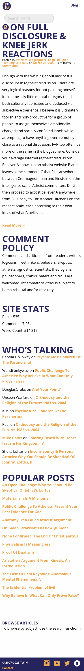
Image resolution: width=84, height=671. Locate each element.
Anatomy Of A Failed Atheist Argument (37, 519)
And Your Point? (46, 389)
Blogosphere (38, 60)
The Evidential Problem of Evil (28, 587)
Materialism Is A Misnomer (26, 498)
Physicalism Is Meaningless (26, 544)
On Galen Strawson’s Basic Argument (35, 528)
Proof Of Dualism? (18, 552)
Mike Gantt (12, 437)
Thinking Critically (15, 63)
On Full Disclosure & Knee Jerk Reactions (34, 40)
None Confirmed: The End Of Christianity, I (40, 536)
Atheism (21, 60)
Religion (62, 60)
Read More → (14, 225)
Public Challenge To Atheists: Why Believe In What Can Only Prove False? (37, 376)
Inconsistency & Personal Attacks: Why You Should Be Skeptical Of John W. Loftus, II (38, 457)
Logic (52, 60)
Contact (7, 668)
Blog (74, 5)
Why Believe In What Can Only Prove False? (40, 595)
